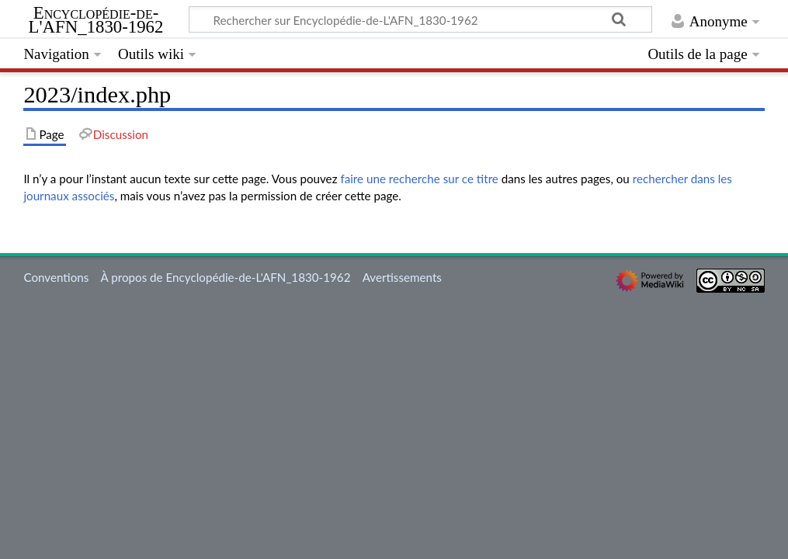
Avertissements (402, 277)
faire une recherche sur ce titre (419, 179)
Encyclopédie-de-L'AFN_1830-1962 (96, 20)
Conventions (56, 277)
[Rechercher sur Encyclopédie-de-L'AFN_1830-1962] (420, 19)
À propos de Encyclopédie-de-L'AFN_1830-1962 (226, 277)
